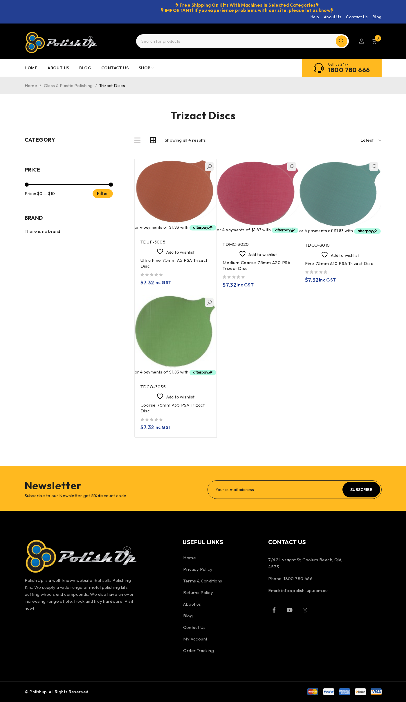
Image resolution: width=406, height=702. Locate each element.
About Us (332, 16)
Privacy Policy (197, 569)
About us (192, 604)
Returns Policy (198, 592)
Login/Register (361, 41)
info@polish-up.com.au (304, 590)
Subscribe (361, 489)
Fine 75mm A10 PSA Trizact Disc (339, 263)
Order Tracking (198, 650)
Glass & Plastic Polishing (68, 85)
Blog (377, 16)
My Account (195, 639)
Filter (102, 193)
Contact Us (357, 16)
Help (315, 16)
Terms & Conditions (202, 581)
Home (31, 85)
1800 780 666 (349, 69)
